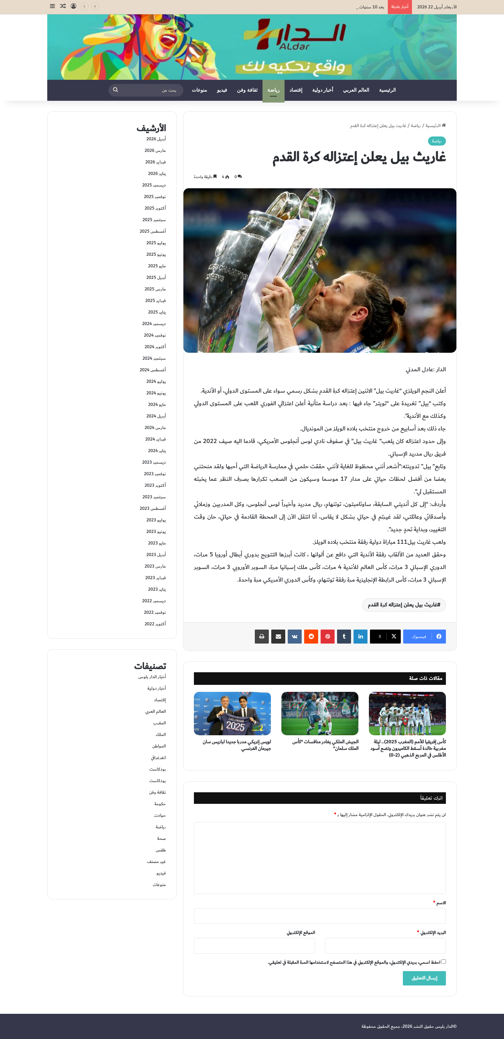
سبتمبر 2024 (154, 358)
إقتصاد (295, 90)
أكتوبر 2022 (155, 624)
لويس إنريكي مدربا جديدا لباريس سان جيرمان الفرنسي (237, 745)
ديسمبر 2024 (154, 324)
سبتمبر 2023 (154, 497)
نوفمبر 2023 (155, 474)
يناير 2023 (157, 589)
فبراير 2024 (155, 439)
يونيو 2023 (156, 531)
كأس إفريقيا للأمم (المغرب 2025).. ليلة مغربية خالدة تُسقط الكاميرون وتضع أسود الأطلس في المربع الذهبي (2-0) (408, 748)
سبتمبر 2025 (154, 220)
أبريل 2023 (156, 555)
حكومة (160, 804)
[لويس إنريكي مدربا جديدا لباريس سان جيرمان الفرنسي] (232, 713)
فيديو (222, 90)
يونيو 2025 (156, 254)
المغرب (159, 723)
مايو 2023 (157, 543)
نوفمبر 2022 (155, 612)
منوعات (199, 90)
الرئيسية (387, 90)
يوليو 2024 (156, 381)
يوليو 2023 (156, 520)
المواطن (159, 746)
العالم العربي (356, 90)
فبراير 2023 (155, 578)
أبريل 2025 (156, 277)
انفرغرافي (158, 757)
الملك (161, 734)
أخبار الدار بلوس (152, 677)
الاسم (439, 903)
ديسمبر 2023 (154, 462)
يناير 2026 (157, 173)
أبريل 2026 (156, 139)
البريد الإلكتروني (431, 932)
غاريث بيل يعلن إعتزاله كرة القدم (402, 605)
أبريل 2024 (156, 416)
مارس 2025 (155, 289)
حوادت (160, 815)
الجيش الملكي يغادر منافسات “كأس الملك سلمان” (325, 745)
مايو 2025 (157, 266)
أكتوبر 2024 (155, 347)
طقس (161, 850)
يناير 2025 (157, 312)
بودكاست (157, 769)
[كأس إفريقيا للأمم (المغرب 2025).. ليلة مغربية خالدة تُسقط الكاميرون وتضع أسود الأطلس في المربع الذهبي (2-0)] (407, 713)
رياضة (273, 90)
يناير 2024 (157, 451)
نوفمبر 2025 (155, 197)
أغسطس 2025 (153, 231)
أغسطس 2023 (153, 508)
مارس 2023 (155, 566)
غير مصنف (156, 861)
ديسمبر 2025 (154, 185)
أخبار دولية (323, 90)
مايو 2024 (157, 404)
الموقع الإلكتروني (301, 932)
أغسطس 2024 (153, 370)
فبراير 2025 (155, 300)
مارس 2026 (155, 150)
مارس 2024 (155, 427)
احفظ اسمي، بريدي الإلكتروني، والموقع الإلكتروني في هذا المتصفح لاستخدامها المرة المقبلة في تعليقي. (354, 962)
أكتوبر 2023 (155, 485)
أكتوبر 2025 (155, 208)
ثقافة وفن (247, 90)
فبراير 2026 (155, 162)
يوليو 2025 (156, 243)
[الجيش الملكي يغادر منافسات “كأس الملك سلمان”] (319, 713)
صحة (161, 838)
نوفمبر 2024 (155, 335)
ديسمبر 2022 (154, 601)
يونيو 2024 (156, 393)
